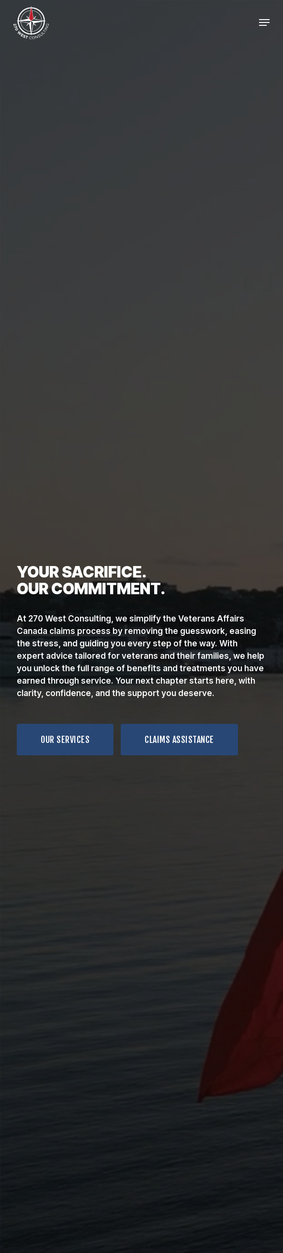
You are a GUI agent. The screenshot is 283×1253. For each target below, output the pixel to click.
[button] (65, 739)
